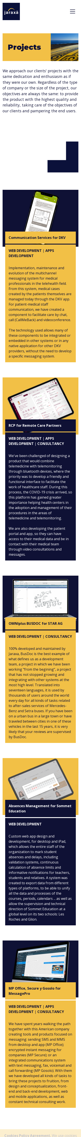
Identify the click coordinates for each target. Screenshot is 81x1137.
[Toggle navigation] (72, 11)
